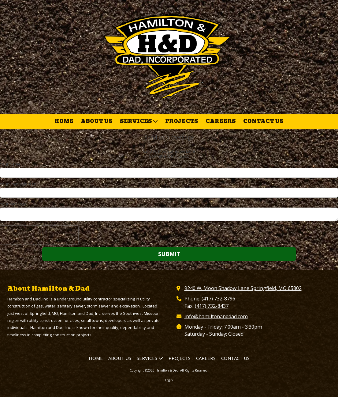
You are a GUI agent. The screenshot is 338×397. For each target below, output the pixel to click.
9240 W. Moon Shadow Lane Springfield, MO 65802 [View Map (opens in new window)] (243, 288)
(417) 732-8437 (211, 306)
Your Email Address (18, 183)
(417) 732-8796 (218, 298)
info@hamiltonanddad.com (216, 316)
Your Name (10, 164)
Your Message (13, 203)
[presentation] (39, 235)
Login (169, 380)
